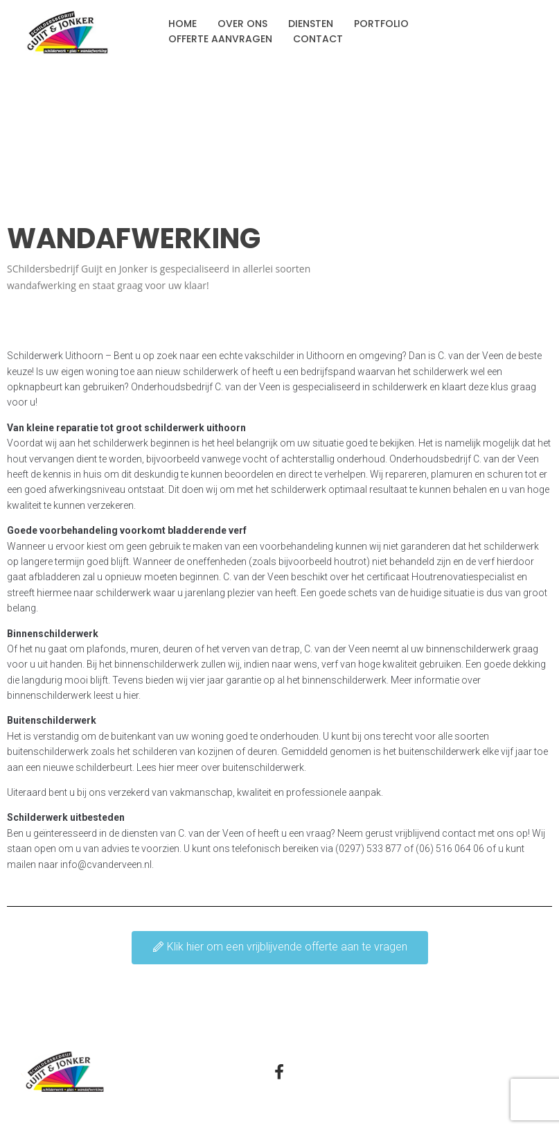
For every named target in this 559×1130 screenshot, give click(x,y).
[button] (280, 947)
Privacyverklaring (425, 1074)
